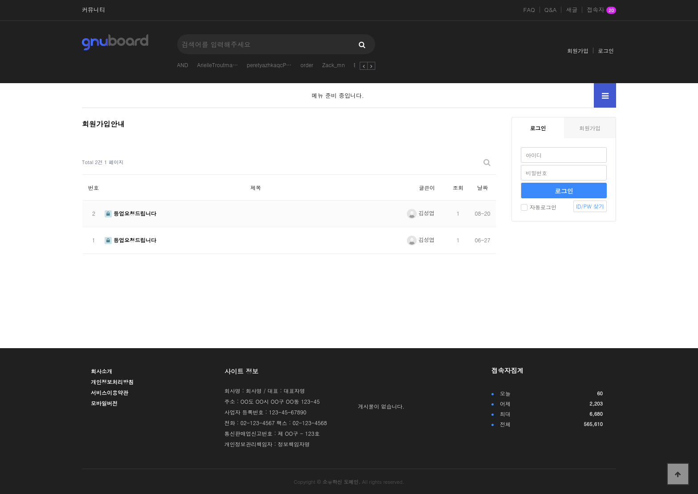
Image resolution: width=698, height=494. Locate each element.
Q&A (550, 10)
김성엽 (420, 213)
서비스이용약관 (109, 392)
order (306, 64)
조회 (458, 187)
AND (182, 64)
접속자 (601, 10)
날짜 (482, 187)
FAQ (529, 10)
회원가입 (577, 50)
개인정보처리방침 (112, 382)
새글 (571, 10)
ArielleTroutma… (217, 64)
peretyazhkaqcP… (269, 64)
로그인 (606, 50)
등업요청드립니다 (130, 213)
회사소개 (101, 371)
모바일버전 (104, 403)
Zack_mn (333, 64)
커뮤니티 (93, 10)
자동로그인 (538, 207)
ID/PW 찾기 (590, 206)
